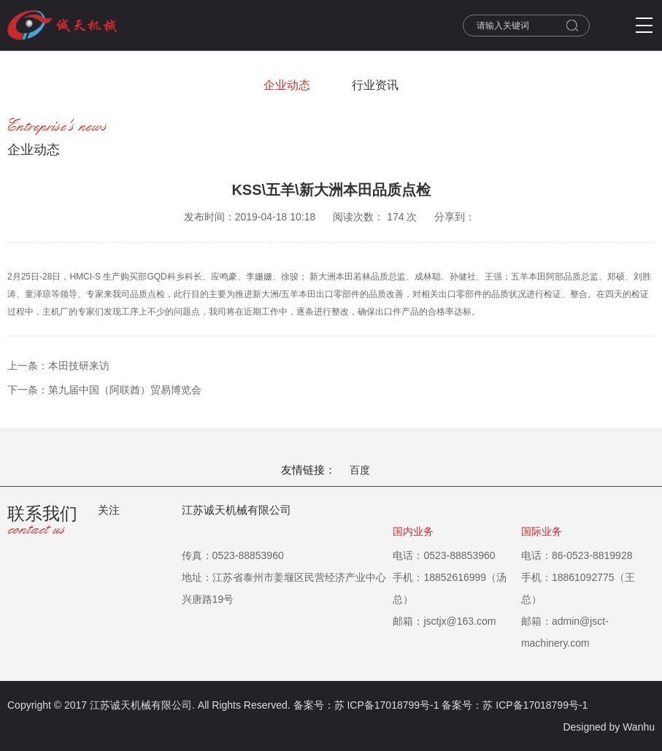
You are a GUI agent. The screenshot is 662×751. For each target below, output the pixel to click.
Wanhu (639, 727)
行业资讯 (375, 85)
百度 (360, 470)
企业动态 (286, 85)
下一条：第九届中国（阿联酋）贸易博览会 (104, 390)
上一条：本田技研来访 (58, 365)
